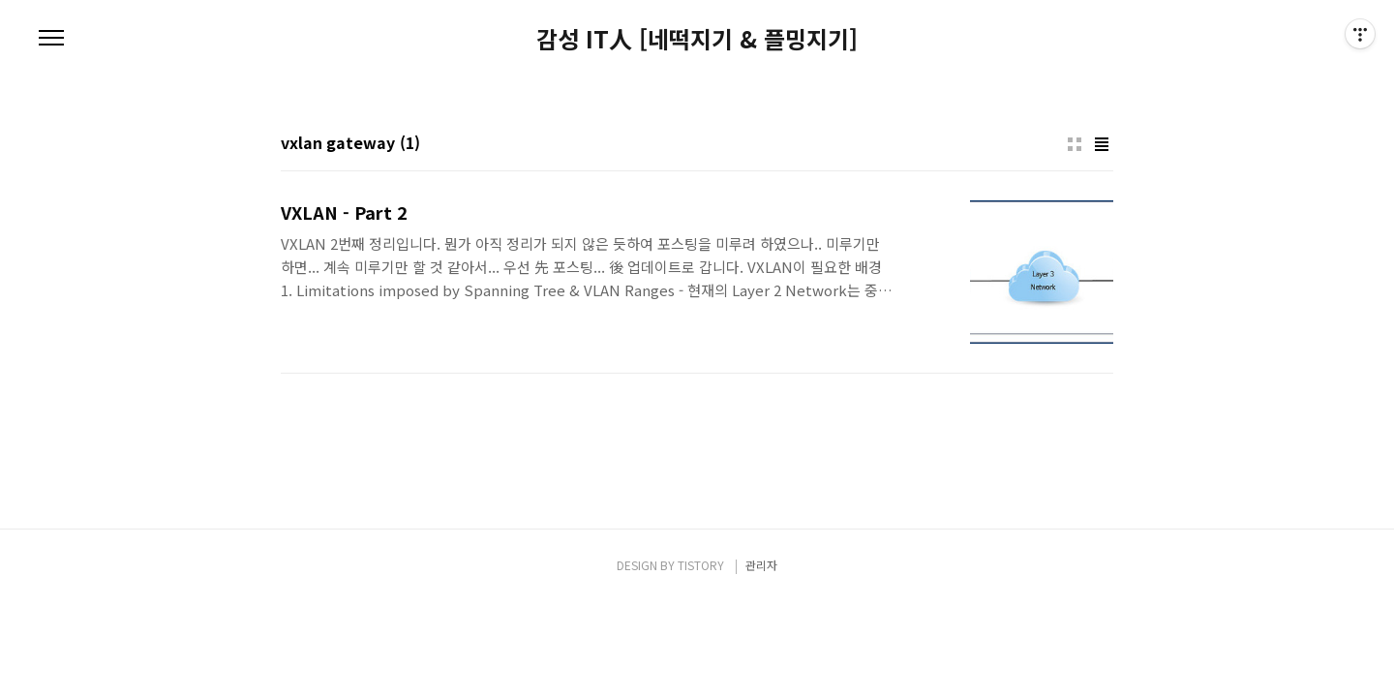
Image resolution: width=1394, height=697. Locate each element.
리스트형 (1101, 144)
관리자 (761, 565)
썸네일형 (1074, 144)
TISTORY (701, 565)
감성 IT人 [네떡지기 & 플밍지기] (697, 38)
